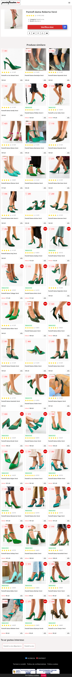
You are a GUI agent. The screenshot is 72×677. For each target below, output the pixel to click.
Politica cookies (52, 664)
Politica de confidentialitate (36, 664)
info (21, 80)
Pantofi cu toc (29, 646)
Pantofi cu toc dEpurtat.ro (13, 646)
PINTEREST (41, 658)
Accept (43, 675)
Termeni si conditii (19, 664)
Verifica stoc (54, 27)
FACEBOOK (30, 658)
